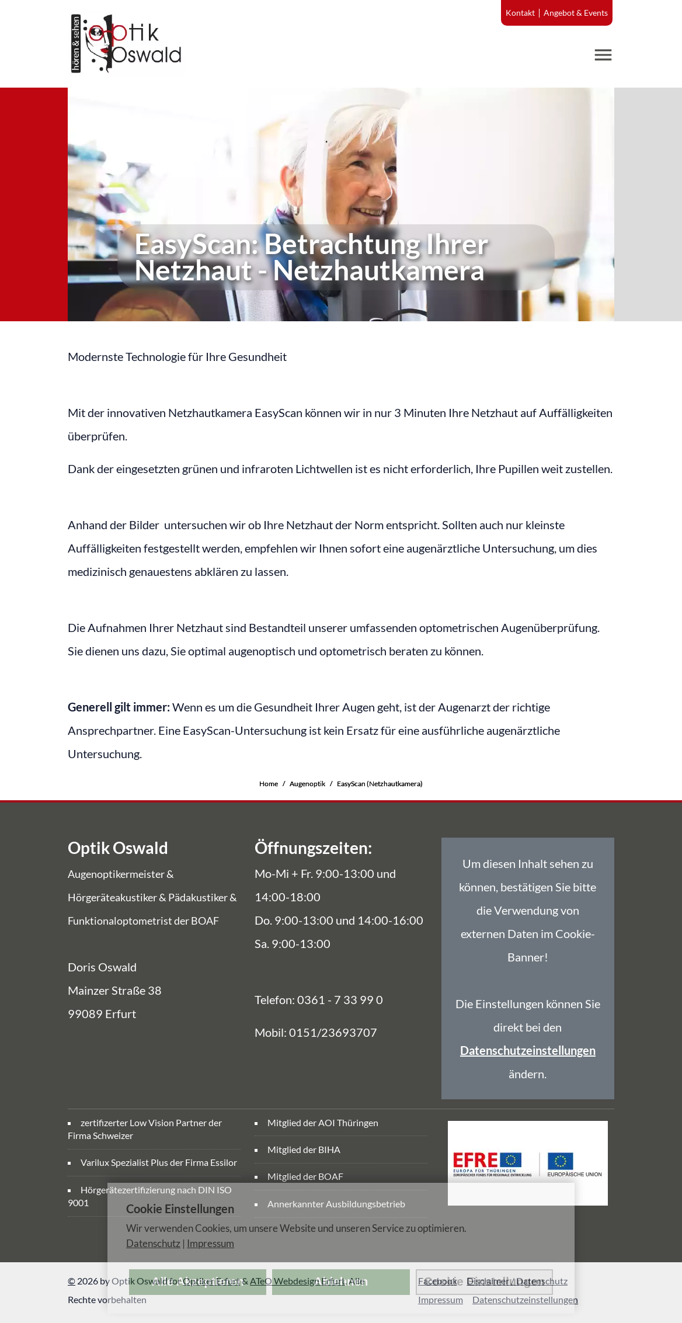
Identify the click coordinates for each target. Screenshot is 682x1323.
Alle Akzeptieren (198, 1281)
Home (268, 783)
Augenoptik (307, 783)
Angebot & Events (576, 13)
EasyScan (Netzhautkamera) (380, 783)
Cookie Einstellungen (484, 1281)
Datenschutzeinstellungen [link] (528, 1050)
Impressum (210, 1243)
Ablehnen (341, 1281)
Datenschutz (153, 1243)
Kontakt (520, 13)
